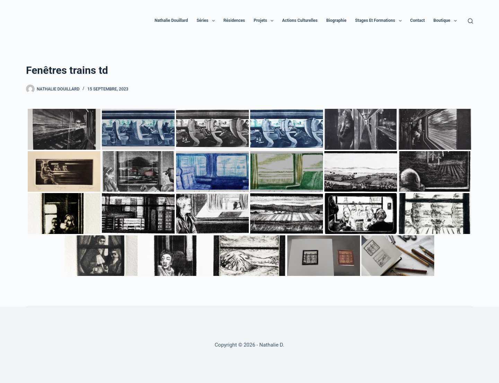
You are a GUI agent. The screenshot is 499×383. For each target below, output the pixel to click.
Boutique (446, 21)
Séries (206, 21)
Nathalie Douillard (171, 20)
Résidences (234, 20)
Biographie (336, 20)
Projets (265, 21)
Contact (417, 20)
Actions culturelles (300, 20)
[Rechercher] (470, 21)
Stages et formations (379, 21)
